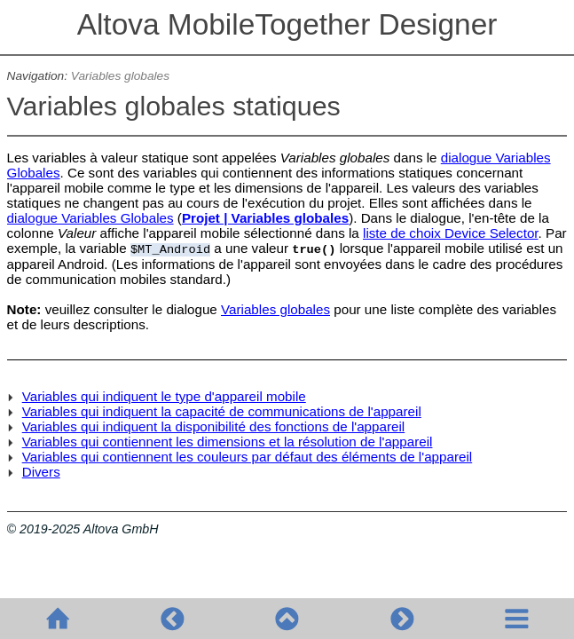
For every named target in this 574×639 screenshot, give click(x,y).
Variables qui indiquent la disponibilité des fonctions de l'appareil (213, 426)
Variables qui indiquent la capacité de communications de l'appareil (221, 411)
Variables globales (120, 76)
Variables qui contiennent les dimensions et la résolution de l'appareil (227, 441)
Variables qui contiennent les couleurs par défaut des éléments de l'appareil (247, 456)
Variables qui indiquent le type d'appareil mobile (164, 396)
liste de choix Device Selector (451, 233)
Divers (41, 471)
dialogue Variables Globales (90, 217)
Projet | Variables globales (265, 217)
